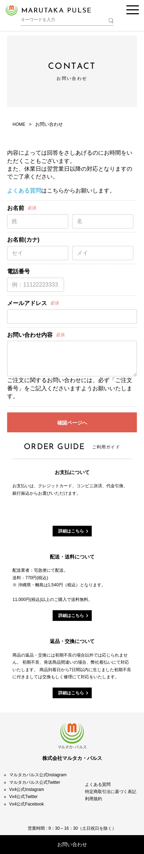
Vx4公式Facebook (26, 804)
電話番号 (18, 271)
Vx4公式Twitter (23, 796)
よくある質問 (24, 190)
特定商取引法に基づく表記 (110, 791)
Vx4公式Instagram (26, 789)
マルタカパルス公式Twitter (34, 782)
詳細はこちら (71, 531)
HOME (18, 124)
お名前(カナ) (23, 240)
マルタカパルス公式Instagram (37, 774)
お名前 (15, 208)
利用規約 (93, 798)
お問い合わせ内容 (30, 335)
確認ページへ (72, 423)
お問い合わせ (72, 844)
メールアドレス (27, 303)
